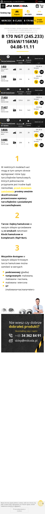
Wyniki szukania (22, 28)
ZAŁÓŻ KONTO (19, 1)
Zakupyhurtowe (37, 6)
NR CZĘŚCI (28, 12)
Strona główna (10, 28)
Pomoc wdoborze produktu (41, 1)
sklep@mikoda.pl (26, 340)
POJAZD (17, 12)
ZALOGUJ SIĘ (8, 1)
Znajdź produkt (38, 21)
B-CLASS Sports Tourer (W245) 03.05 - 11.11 (22, 30)
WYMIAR (39, 12)
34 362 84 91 (28, 335)
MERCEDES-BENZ (34, 28)
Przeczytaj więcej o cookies (19, 510)
